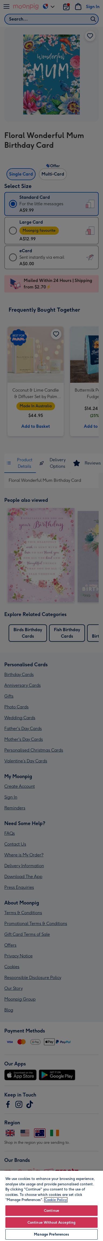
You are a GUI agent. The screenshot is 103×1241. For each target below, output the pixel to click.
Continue (51, 1211)
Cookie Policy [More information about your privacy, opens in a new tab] (56, 1200)
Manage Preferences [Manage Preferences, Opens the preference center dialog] (51, 1234)
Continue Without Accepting (51, 1222)
